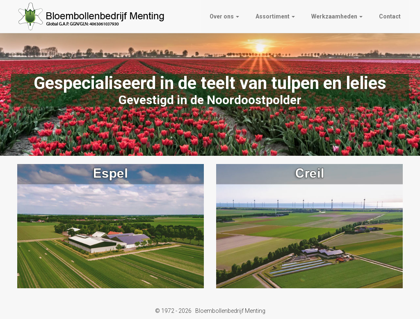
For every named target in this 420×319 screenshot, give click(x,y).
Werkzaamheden (337, 16)
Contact (390, 16)
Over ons (224, 16)
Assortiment (275, 16)
